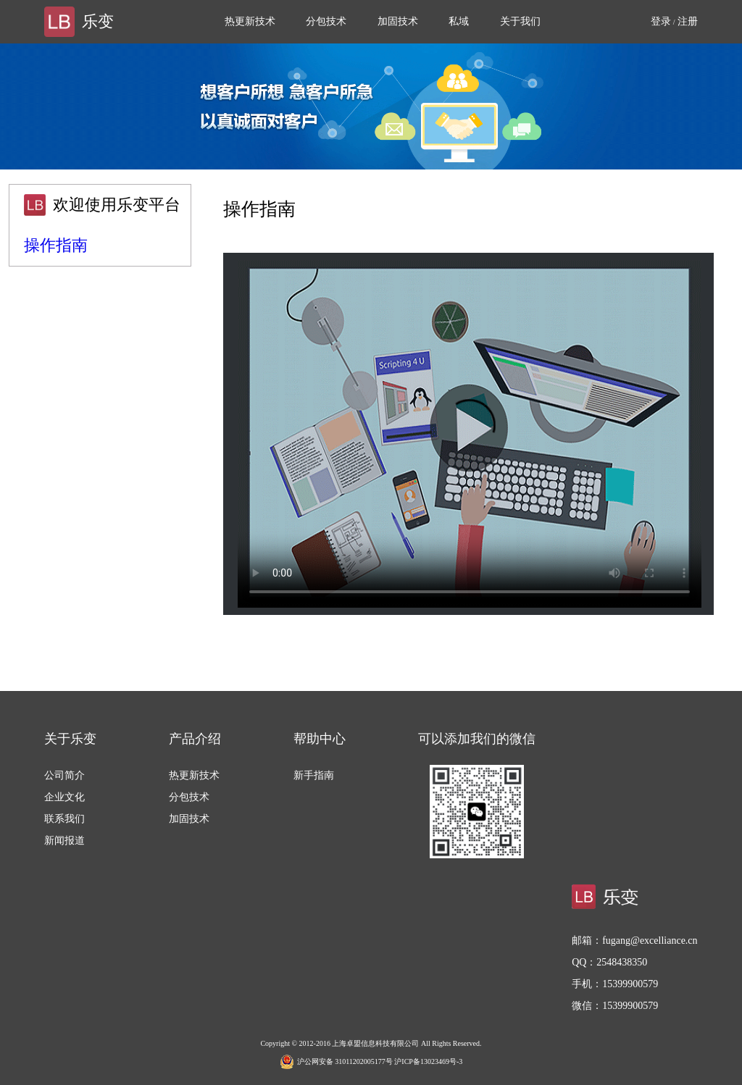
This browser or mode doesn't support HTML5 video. (469, 434)
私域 (459, 21)
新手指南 (313, 775)
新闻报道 (64, 840)
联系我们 (64, 818)
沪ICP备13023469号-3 (428, 1061)
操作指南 (56, 245)
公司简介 (64, 775)
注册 (688, 21)
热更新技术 (250, 21)
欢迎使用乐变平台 (116, 205)
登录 (661, 21)
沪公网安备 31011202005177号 (336, 1062)
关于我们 (520, 21)
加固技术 (398, 21)
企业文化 (64, 797)
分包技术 (326, 21)
